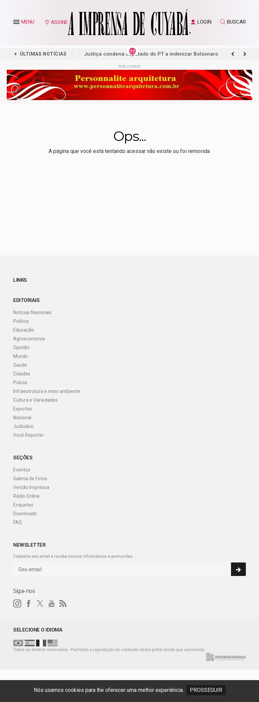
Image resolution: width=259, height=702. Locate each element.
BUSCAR (233, 22)
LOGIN (201, 22)
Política (21, 321)
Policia (20, 382)
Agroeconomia (29, 338)
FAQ (17, 522)
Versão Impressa (31, 487)
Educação (23, 330)
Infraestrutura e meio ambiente (46, 391)
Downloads (25, 513)
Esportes (22, 408)
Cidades (21, 373)
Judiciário (23, 426)
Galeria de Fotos (30, 478)
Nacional (22, 417)
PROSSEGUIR (206, 690)
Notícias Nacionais (32, 312)
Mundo (20, 356)
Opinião (21, 347)
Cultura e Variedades (35, 400)
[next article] (233, 54)
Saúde (20, 365)
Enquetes (23, 505)
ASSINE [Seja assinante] (56, 22)
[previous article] (245, 54)
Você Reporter (28, 435)
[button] (17, 23)
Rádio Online (26, 496)
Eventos (21, 469)
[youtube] (52, 604)
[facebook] (29, 604)
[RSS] (63, 604)
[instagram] (17, 604)
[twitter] (40, 604)
